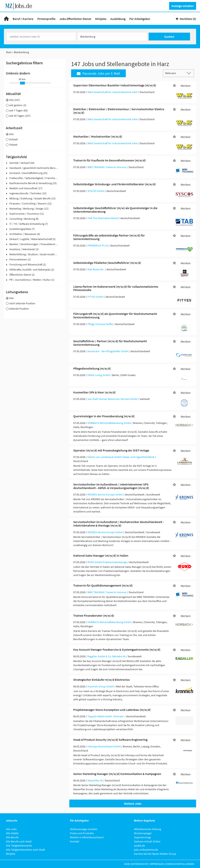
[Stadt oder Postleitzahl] (112, 36)
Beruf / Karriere (23, 19)
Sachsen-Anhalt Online (147, 841)
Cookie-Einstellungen (179, 864)
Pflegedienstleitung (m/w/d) (92, 368)
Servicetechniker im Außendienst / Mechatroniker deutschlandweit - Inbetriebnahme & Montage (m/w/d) (118, 523)
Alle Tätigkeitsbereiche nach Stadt (25, 849)
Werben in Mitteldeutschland (87, 837)
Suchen (169, 37)
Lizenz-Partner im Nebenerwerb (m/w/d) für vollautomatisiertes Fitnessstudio (115, 288)
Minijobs (100, 19)
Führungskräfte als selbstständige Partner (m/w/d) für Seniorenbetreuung (109, 237)
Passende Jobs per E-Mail (98, 73)
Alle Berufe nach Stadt (19, 841)
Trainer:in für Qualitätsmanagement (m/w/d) (103, 585)
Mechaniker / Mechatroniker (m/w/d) (97, 136)
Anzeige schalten (182, 6)
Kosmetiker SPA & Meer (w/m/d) (94, 392)
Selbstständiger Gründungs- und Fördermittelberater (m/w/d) (114, 184)
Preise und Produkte (82, 833)
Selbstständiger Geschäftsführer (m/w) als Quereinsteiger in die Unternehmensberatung (115, 209)
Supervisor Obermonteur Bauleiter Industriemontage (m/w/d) (114, 85)
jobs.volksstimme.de (146, 849)
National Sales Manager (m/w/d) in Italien (100, 555)
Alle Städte (12, 833)
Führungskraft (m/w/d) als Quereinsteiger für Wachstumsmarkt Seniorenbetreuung (115, 315)
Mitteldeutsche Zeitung (147, 829)
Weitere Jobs (132, 803)
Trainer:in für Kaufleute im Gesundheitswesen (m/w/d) (109, 160)
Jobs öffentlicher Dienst (75, 19)
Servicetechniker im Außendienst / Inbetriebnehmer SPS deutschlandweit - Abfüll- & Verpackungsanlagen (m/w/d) (111, 486)
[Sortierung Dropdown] (190, 73)
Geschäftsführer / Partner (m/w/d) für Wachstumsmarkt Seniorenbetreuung (110, 343)
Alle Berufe (12, 837)
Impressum (156, 864)
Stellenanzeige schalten (83, 829)
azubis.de (139, 845)
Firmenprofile (46, 19)
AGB (126, 864)
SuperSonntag (142, 837)
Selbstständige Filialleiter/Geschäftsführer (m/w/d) (107, 263)
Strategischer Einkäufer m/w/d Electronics (101, 680)
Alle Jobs (11, 829)
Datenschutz (139, 864)
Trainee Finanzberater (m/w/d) (93, 615)
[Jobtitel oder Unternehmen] (41, 36)
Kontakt (74, 841)
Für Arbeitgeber (139, 19)
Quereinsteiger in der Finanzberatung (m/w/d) (104, 416)
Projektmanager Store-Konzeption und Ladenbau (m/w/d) (112, 710)
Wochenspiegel (143, 833)
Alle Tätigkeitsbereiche (19, 845)
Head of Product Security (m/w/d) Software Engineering (110, 740)
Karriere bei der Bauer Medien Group (155, 853)
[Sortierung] (174, 73)
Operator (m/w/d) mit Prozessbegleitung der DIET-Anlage (111, 450)
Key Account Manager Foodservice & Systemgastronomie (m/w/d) (116, 649)
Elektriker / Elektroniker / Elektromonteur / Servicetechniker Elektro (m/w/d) (118, 111)
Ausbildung (117, 19)
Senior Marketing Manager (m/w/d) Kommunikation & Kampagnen (117, 774)
